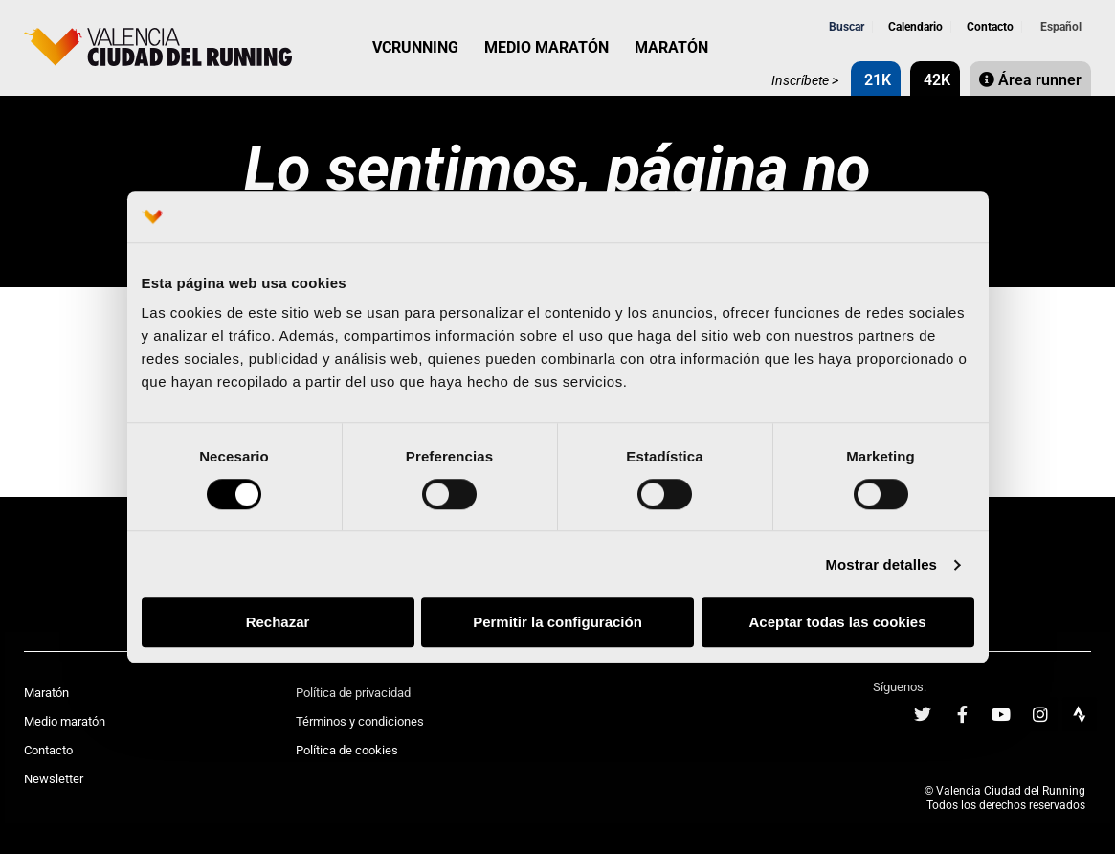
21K (875, 80)
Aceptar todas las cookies (836, 623)
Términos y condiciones (360, 721)
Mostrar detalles (881, 564)
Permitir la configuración (557, 623)
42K (935, 80)
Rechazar (278, 623)
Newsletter (53, 779)
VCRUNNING (415, 47)
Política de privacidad (353, 692)
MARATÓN (671, 47)
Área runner (1030, 80)
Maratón (46, 692)
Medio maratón (64, 721)
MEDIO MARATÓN (546, 47)
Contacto (989, 27)
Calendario (914, 27)
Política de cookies (347, 750)
